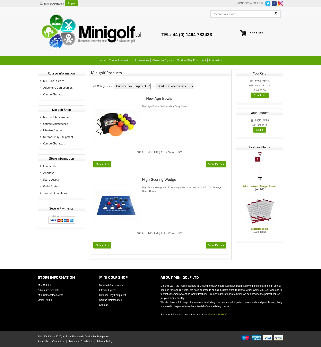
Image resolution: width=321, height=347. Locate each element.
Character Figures (163, 60)
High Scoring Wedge (159, 180)
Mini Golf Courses (53, 80)
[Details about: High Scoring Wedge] (216, 245)
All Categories (101, 86)
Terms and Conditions (81, 341)
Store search (51, 179)
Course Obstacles (54, 94)
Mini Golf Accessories (56, 117)
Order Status (51, 186)
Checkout (259, 95)
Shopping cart (261, 80)
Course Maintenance (55, 123)
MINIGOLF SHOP (217, 314)
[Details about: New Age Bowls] (216, 164)
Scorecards (259, 228)
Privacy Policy (104, 341)
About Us (48, 172)
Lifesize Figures (53, 130)
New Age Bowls (159, 98)
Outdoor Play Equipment (191, 60)
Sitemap (103, 304)
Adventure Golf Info (48, 290)
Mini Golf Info (45, 285)
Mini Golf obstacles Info (50, 295)
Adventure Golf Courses (58, 87)
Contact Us (49, 166)
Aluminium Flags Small (260, 186)
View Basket (256, 32)
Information (216, 60)
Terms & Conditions (55, 193)
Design (89, 336)
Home (102, 60)
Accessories (142, 60)
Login (71, 3)
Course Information (120, 60)
